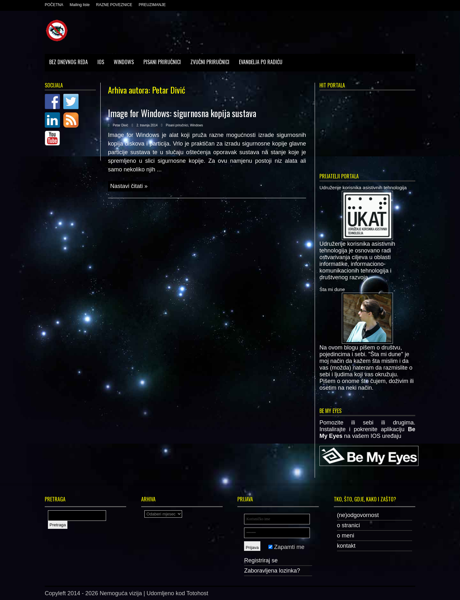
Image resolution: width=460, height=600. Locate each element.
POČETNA (54, 5)
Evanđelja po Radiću (260, 62)
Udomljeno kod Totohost (177, 593)
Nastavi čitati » (129, 186)
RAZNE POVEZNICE (114, 5)
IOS (100, 62)
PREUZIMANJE (152, 5)
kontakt (346, 546)
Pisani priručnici (162, 62)
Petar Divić (120, 125)
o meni (345, 535)
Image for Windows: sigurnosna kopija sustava (182, 113)
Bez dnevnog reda (68, 62)
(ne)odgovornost (358, 515)
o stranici (348, 525)
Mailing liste (80, 5)
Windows (124, 62)
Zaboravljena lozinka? (272, 570)
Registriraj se (261, 560)
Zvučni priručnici (209, 62)
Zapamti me (286, 547)
